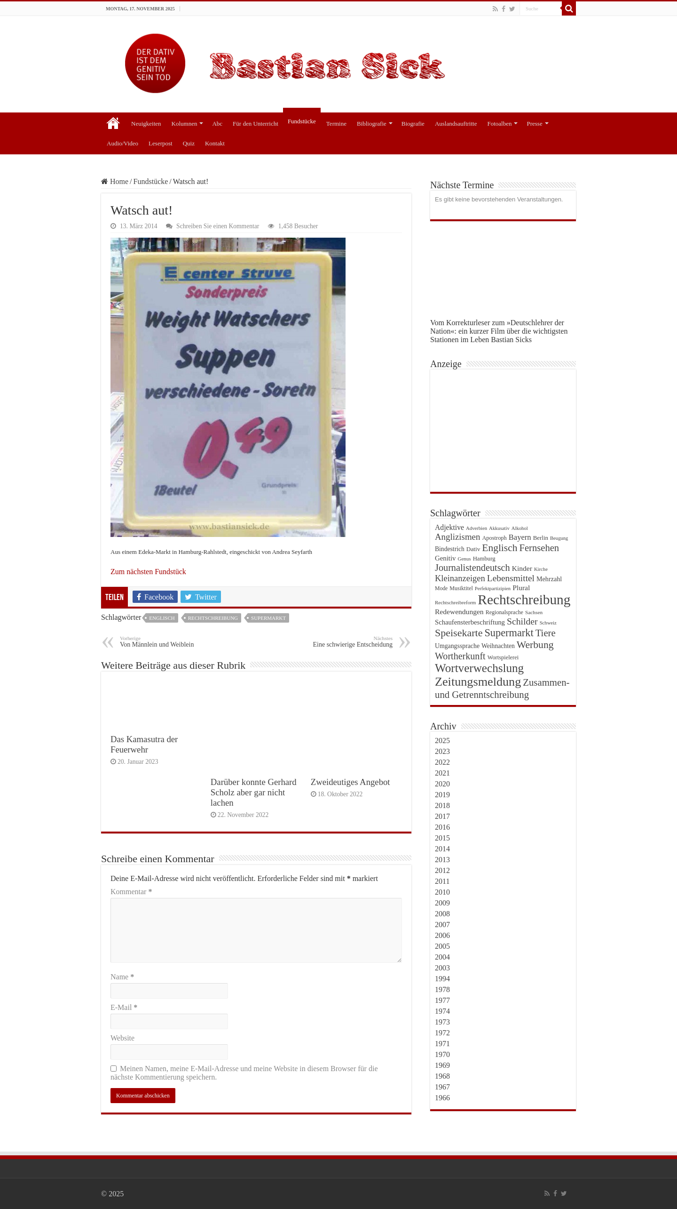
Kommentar (131, 892)
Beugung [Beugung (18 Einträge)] (559, 538)
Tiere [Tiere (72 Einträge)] (545, 632)
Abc (217, 123)
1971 (442, 1044)
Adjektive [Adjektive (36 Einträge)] (449, 527)
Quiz (189, 143)
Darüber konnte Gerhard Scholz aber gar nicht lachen (254, 792)
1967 (442, 1087)
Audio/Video (122, 143)
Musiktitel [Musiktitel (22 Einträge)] (461, 588)
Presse (534, 123)
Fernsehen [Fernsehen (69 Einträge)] (539, 548)
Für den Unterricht (255, 123)
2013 (442, 860)
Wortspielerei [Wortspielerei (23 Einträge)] (503, 657)
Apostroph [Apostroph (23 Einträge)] (494, 538)
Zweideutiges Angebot (350, 782)
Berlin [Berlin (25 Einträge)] (540, 537)
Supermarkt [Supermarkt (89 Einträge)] (508, 633)
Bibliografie (371, 123)
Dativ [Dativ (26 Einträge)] (473, 548)
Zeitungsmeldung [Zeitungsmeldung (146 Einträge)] (478, 682)
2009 (442, 903)
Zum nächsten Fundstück (148, 572)
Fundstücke (302, 121)
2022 (442, 762)
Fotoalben (499, 123)
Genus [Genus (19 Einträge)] (464, 558)
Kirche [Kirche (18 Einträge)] (541, 569)
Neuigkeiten (146, 123)
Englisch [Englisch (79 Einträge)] (499, 547)
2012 (442, 870)
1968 (442, 1076)
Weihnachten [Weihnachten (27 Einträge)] (498, 645)
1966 (442, 1098)
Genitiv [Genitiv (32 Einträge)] (445, 558)
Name (122, 977)
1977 (442, 1000)
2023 (442, 751)
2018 (442, 805)
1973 (442, 1022)
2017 (442, 816)
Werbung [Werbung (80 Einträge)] (535, 644)
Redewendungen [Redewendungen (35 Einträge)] (459, 612)
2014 (442, 849)
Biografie (413, 123)
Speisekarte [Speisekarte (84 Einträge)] (458, 633)
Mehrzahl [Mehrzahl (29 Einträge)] (549, 579)
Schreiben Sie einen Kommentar (217, 226)
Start (113, 122)
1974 (442, 1011)
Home (114, 181)
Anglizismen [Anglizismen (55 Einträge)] (457, 537)
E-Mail (123, 1007)
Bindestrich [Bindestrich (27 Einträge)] (449, 548)
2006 (442, 935)
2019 (442, 795)
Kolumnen (184, 123)
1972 (442, 1033)
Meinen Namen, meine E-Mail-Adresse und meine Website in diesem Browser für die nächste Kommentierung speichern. (244, 1073)
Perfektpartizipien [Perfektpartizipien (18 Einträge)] (493, 588)
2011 (442, 881)
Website (122, 1038)
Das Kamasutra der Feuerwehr (144, 744)
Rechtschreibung (213, 618)
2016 (442, 827)
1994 (442, 979)
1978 (442, 989)
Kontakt (215, 143)
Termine (336, 123)
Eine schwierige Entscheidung (344, 641)
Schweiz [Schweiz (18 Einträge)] (548, 622)
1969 (442, 1065)
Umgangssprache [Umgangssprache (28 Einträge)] (457, 645)
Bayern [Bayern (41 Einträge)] (520, 537)
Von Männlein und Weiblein (168, 641)
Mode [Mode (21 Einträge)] (441, 588)
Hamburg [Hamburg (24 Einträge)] (484, 558)
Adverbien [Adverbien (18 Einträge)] (476, 528)
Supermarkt (268, 618)
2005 (442, 946)
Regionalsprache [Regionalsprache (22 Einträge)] (504, 612)
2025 (442, 741)
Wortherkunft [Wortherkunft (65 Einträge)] (460, 656)
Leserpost (161, 143)
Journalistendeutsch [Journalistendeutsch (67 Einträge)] (472, 567)
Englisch (161, 618)
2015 (442, 838)
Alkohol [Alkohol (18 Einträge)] (520, 528)
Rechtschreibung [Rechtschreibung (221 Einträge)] (524, 599)
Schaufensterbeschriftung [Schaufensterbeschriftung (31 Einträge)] (470, 622)
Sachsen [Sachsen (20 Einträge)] (534, 612)
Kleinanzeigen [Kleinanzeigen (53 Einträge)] (460, 578)
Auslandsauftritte (456, 123)
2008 (442, 914)
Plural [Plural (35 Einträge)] (521, 588)
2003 (442, 968)
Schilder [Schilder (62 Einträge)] (522, 621)
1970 (442, 1054)
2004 (442, 957)
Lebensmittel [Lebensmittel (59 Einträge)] (511, 578)
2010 (442, 892)
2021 (442, 773)
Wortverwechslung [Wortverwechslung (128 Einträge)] (479, 668)
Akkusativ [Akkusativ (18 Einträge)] (499, 528)
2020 (442, 784)
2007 (442, 925)
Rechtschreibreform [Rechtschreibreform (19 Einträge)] (455, 602)
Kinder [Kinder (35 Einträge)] (522, 568)
